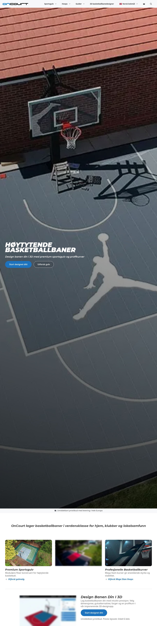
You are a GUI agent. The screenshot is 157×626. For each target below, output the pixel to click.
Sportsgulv (51, 4)
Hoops (67, 4)
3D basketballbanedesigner (102, 4)
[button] (150, 4)
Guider (81, 4)
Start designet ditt (18, 264)
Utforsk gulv (44, 264)
